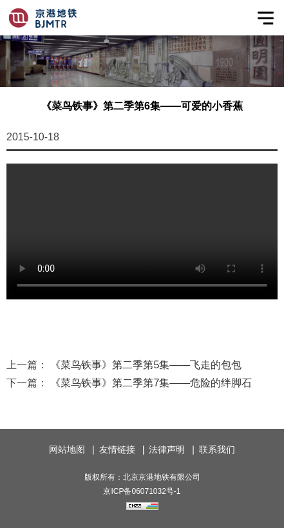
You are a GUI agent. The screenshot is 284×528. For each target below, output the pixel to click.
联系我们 (217, 449)
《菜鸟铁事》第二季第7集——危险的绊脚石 (151, 382)
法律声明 (167, 449)
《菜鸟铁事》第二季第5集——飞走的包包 (145, 364)
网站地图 (67, 449)
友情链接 (117, 449)
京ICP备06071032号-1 (141, 491)
